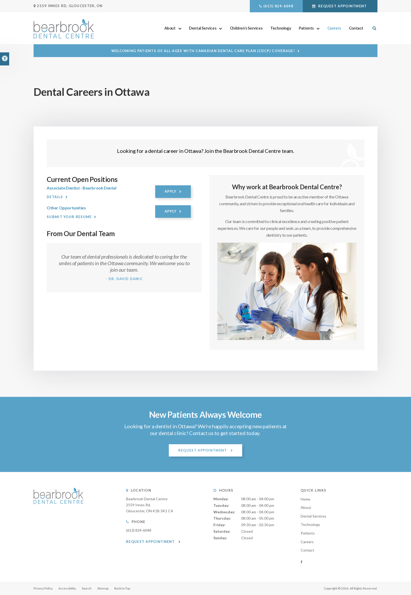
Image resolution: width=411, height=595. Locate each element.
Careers (334, 28)
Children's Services (246, 28)
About (170, 28)
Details (55, 197)
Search (86, 588)
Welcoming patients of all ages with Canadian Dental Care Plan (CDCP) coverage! (203, 51)
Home (305, 499)
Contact (356, 28)
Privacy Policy (43, 588)
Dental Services (202, 28)
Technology (280, 28)
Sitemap (103, 588)
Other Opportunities (66, 207)
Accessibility (67, 588)
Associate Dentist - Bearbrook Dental (81, 187)
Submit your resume (69, 217)
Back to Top (122, 588)
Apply (171, 191)
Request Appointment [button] (342, 6)
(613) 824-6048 (278, 6)
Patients (306, 28)
